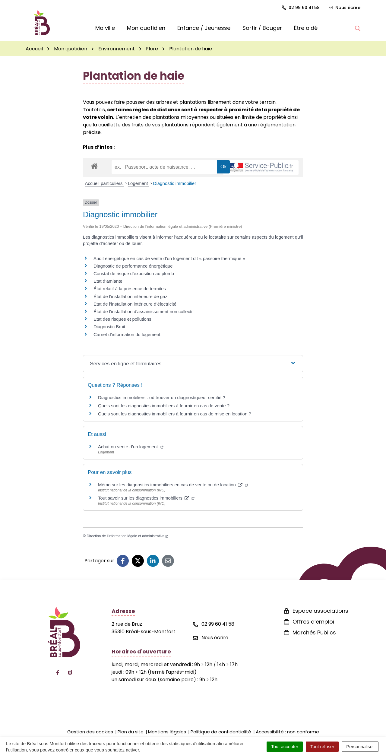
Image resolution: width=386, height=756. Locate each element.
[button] (357, 28)
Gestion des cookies (90, 732)
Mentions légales (167, 732)
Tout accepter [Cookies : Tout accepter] (284, 746)
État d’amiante (107, 281)
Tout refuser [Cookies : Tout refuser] (322, 746)
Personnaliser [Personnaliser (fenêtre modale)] (360, 746)
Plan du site (131, 732)
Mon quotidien (146, 28)
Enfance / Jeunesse (203, 28)
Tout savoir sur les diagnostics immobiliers (146, 497)
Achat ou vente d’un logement (130, 446)
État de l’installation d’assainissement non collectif (143, 311)
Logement (138, 183)
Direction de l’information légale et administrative (127, 536)
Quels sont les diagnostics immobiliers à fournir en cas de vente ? (163, 405)
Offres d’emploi (313, 621)
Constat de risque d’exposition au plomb (133, 273)
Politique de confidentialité (221, 732)
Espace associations (320, 611)
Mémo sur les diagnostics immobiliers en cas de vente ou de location (173, 484)
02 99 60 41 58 (213, 624)
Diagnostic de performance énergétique (133, 265)
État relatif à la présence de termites (129, 288)
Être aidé (306, 28)
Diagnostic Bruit (109, 326)
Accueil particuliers (104, 183)
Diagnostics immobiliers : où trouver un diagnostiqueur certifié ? (161, 397)
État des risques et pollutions (122, 319)
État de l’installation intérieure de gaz (130, 296)
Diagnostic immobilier (174, 183)
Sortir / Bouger (262, 28)
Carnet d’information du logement (126, 334)
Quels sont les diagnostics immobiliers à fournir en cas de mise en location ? (174, 413)
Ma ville (105, 28)
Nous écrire (210, 637)
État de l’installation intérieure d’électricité (134, 304)
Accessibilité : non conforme (287, 732)
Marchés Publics (314, 632)
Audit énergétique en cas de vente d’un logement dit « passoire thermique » (169, 258)
